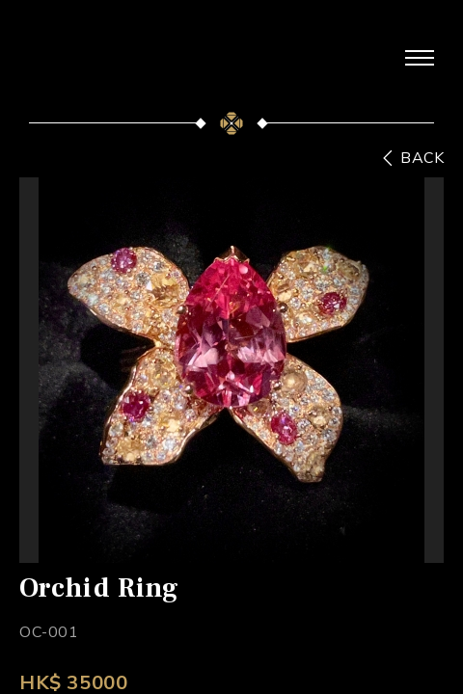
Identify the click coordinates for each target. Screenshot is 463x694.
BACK (422, 158)
